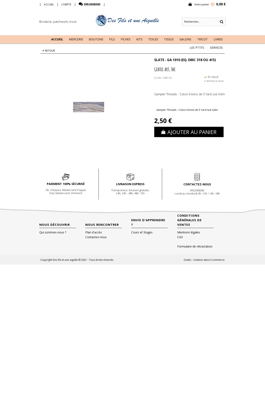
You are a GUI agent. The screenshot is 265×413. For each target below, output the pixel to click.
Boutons (96, 39)
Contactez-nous (96, 237)
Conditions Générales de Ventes (189, 220)
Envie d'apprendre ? (148, 222)
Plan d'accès (93, 232)
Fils (112, 39)
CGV (180, 237)
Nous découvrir (54, 224)
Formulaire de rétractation (194, 246)
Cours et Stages (142, 232)
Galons (185, 39)
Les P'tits (197, 48)
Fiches (125, 39)
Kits (139, 39)
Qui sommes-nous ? (52, 232)
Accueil (57, 39)
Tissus (169, 39)
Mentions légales (188, 232)
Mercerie (76, 39)
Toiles (153, 39)
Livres (218, 39)
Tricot (202, 39)
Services (216, 48)
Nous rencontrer (102, 224)
